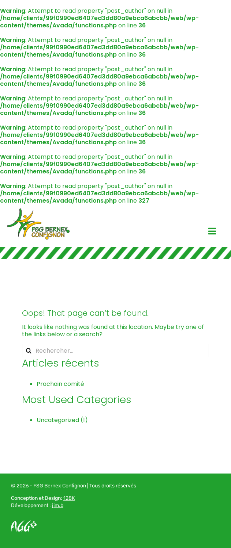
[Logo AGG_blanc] (24, 523)
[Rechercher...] (115, 350)
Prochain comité (60, 384)
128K (69, 498)
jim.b (57, 505)
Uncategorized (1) (62, 420)
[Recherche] (28, 350)
